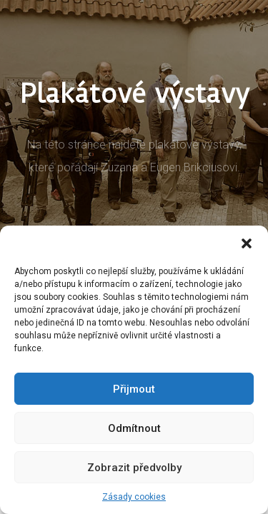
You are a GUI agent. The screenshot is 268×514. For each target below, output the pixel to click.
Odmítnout (134, 428)
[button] (246, 243)
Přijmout (134, 389)
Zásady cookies (134, 497)
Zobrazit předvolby (134, 467)
